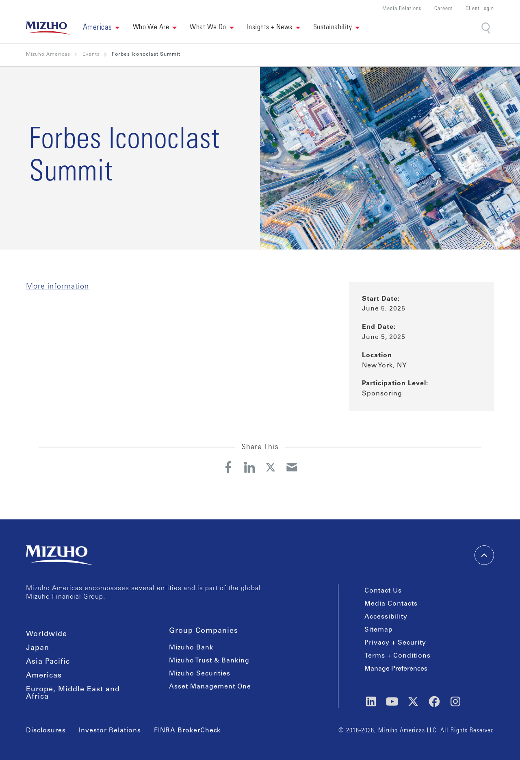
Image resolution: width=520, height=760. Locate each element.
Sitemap (378, 630)
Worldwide (46, 634)
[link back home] (48, 28)
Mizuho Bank (191, 648)
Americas (44, 676)
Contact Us (383, 591)
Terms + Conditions (397, 656)
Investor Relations (110, 730)
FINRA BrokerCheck (187, 730)
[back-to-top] (484, 555)
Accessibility (385, 617)
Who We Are (151, 27)
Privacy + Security (395, 643)
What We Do (208, 27)
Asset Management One (210, 687)
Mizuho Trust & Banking (209, 661)
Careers (443, 9)
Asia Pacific (48, 662)
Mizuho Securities (199, 674)
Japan (37, 648)
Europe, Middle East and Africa (73, 693)
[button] (101, 28)
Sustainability (332, 27)
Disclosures (46, 730)
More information (57, 287)
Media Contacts (391, 604)
